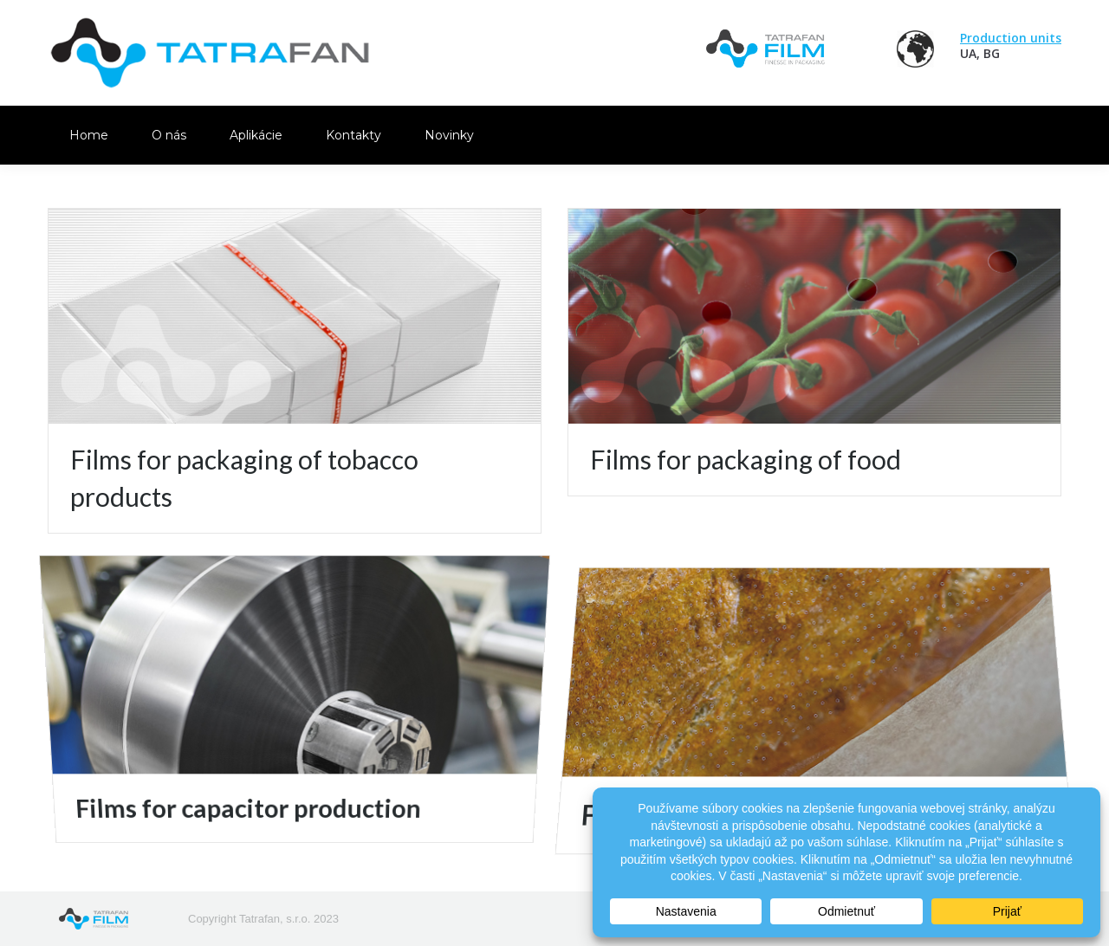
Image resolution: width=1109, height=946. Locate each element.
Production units (1010, 37)
